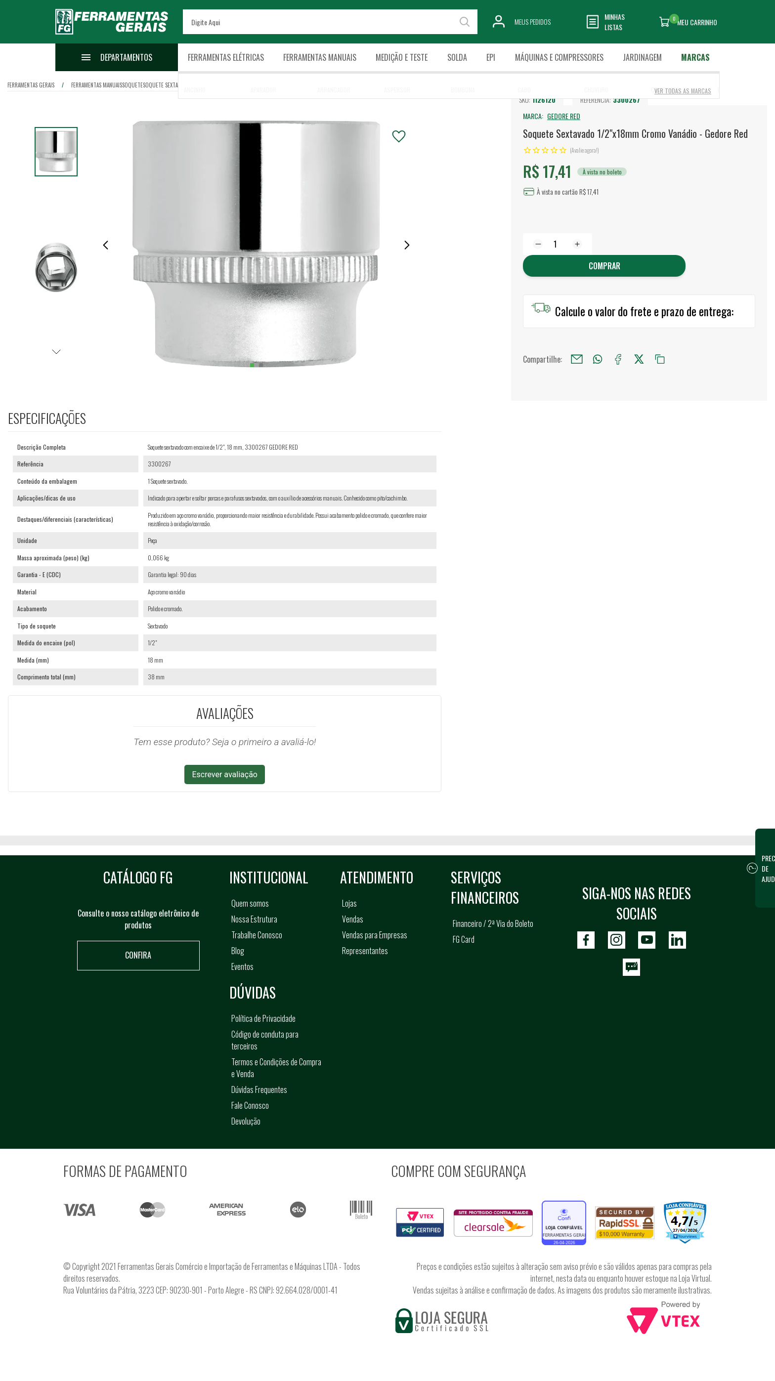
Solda (457, 57)
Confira (138, 955)
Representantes (365, 951)
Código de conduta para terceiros (265, 1040)
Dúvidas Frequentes (259, 1089)
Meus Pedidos (533, 21)
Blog (237, 951)
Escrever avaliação (225, 774)
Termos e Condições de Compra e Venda (276, 1068)
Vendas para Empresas (374, 935)
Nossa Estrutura (254, 919)
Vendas (352, 919)
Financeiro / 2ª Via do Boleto (493, 923)
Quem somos (250, 903)
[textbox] (330, 21)
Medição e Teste (402, 57)
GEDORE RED (563, 116)
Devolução (245, 1121)
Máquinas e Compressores (559, 57)
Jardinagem (642, 57)
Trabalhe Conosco (256, 935)
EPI (490, 57)
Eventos (242, 966)
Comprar (604, 266)
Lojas (349, 903)
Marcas (695, 57)
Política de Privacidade (263, 1018)
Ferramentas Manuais (319, 57)
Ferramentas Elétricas (226, 57)
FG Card (463, 939)
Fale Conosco (250, 1105)
